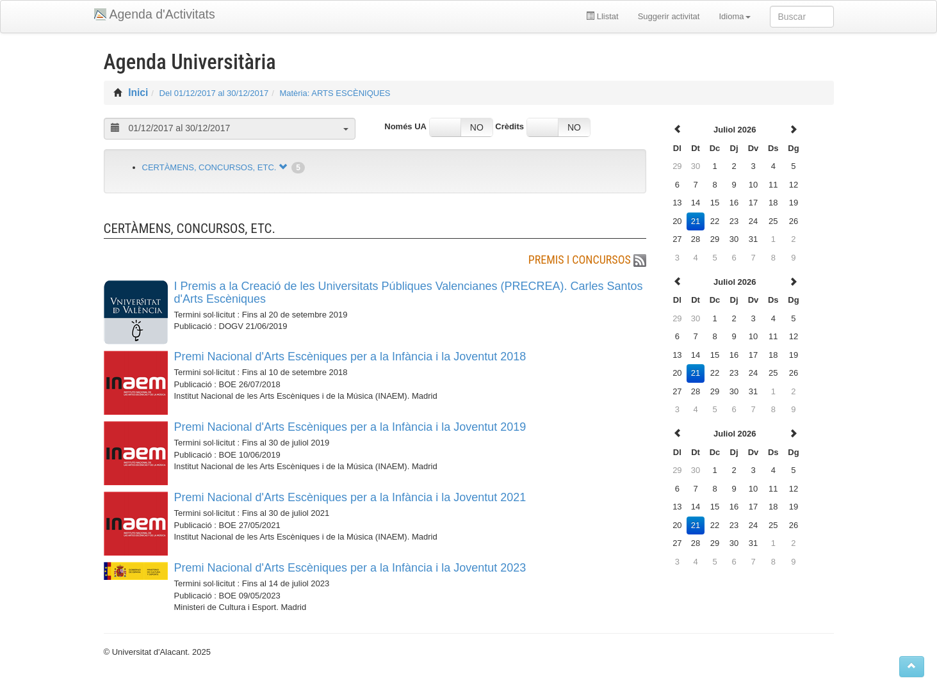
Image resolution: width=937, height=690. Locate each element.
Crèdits (509, 126)
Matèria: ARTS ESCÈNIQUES (334, 93)
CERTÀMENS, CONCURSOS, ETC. (209, 167)
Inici (138, 92)
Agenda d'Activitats (162, 14)
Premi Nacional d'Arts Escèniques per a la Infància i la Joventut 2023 (350, 567)
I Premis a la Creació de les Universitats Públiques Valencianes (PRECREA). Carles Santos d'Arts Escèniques (408, 292)
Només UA (405, 126)
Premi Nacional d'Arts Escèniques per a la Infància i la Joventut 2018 (350, 356)
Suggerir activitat (669, 16)
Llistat (602, 16)
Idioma (734, 16)
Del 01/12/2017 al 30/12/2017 (214, 93)
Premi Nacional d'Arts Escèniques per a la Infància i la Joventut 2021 (350, 497)
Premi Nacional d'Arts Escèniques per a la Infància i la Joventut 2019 (350, 427)
